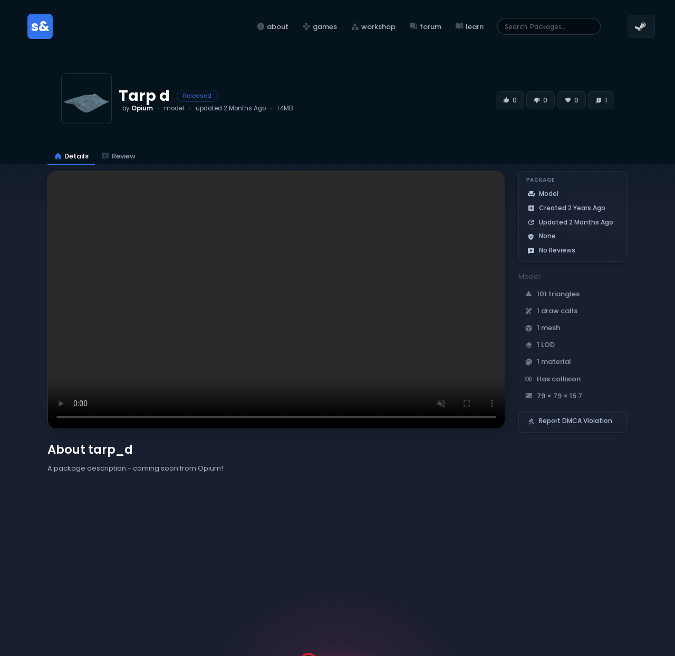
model (174, 108)
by (137, 108)
